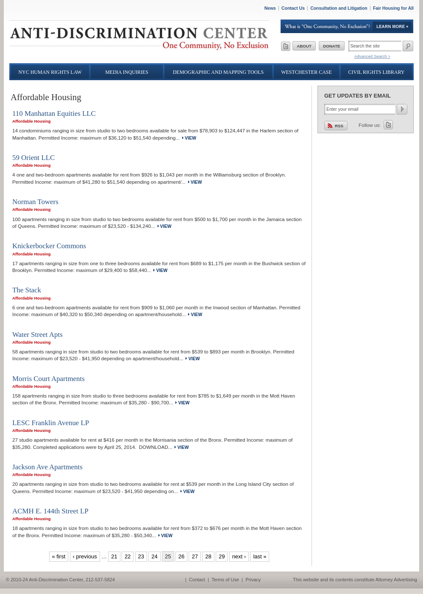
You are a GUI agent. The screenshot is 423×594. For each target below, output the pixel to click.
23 (141, 556)
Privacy (253, 579)
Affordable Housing (31, 121)
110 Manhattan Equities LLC (54, 113)
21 (114, 556)
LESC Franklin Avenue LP (50, 423)
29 (222, 556)
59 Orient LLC (33, 158)
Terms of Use (225, 579)
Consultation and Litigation (338, 8)
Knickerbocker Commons (49, 246)
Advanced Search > (372, 56)
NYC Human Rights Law (49, 72)
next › (239, 556)
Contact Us (293, 8)
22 (128, 556)
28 (208, 556)
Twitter (388, 124)
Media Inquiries (126, 72)
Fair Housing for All (393, 8)
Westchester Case (306, 72)
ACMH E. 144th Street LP (50, 511)
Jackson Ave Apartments (47, 467)
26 (181, 556)
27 (195, 556)
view (190, 137)
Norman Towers (35, 202)
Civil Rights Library (376, 72)
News (270, 8)
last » (259, 556)
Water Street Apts (37, 335)
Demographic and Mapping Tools (218, 72)
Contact (197, 579)
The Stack (26, 290)
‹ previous (85, 556)
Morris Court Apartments (48, 379)
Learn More (347, 26)
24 (154, 556)
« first (59, 556)
